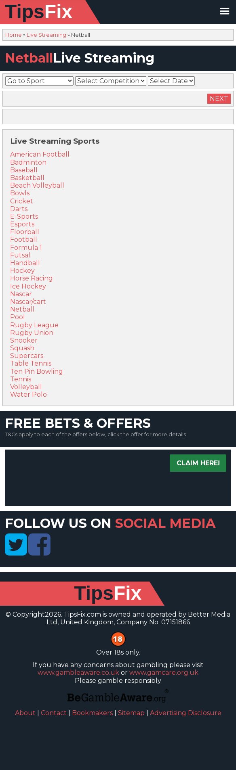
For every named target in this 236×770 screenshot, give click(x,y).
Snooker (24, 340)
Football (23, 239)
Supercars (26, 356)
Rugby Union (31, 333)
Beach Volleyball (37, 185)
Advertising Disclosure (185, 713)
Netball (22, 309)
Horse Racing (31, 278)
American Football (40, 154)
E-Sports (24, 216)
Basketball (27, 178)
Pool (17, 317)
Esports (22, 224)
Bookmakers (92, 713)
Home (13, 35)
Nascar (21, 294)
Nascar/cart (28, 301)
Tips (38, 11)
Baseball (24, 170)
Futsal (20, 255)
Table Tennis (30, 363)
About (25, 713)
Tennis (20, 379)
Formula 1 (26, 247)
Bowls (20, 193)
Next (219, 99)
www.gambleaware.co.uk (78, 672)
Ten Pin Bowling (36, 371)
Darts (18, 209)
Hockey (22, 270)
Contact (54, 713)
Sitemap (131, 713)
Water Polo (28, 394)
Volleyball (26, 387)
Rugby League (34, 325)
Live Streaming (46, 35)
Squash (22, 348)
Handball (25, 263)
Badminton (28, 162)
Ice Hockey (28, 286)
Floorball (24, 232)
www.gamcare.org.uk (163, 672)
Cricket (21, 201)
